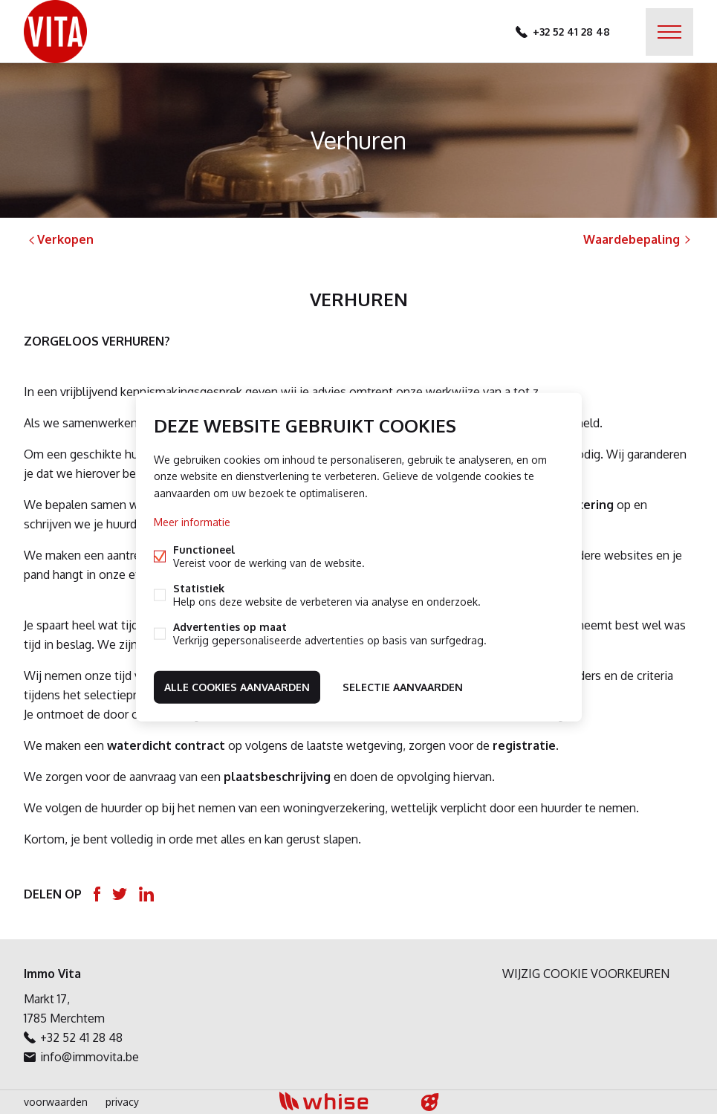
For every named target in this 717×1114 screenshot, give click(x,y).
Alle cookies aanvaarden (237, 686)
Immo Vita (52, 973)
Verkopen (60, 239)
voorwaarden (56, 1101)
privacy (122, 1101)
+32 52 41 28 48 (571, 31)
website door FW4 (429, 1102)
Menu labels (669, 32)
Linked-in (146, 894)
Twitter (119, 894)
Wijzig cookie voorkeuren (585, 973)
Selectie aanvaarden (403, 686)
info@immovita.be (89, 1056)
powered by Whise (341, 1101)
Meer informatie (192, 521)
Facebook (97, 894)
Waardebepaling (638, 239)
